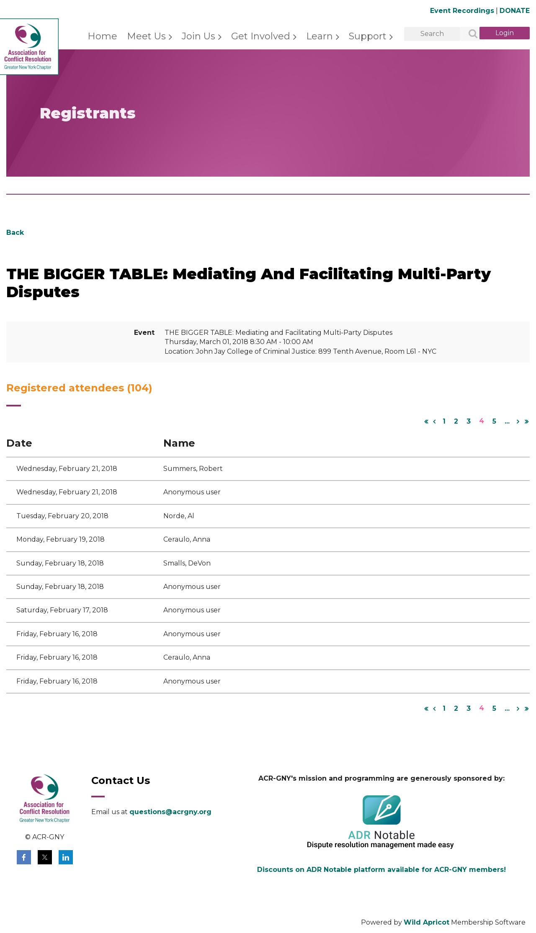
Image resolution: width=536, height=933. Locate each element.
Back (15, 232)
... (507, 421)
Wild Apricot (426, 922)
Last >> (526, 421)
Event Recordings (462, 11)
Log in (504, 33)
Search (468, 34)
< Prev (434, 421)
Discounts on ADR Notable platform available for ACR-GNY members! (381, 870)
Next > (518, 421)
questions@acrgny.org (170, 812)
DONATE (515, 11)
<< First (426, 421)
